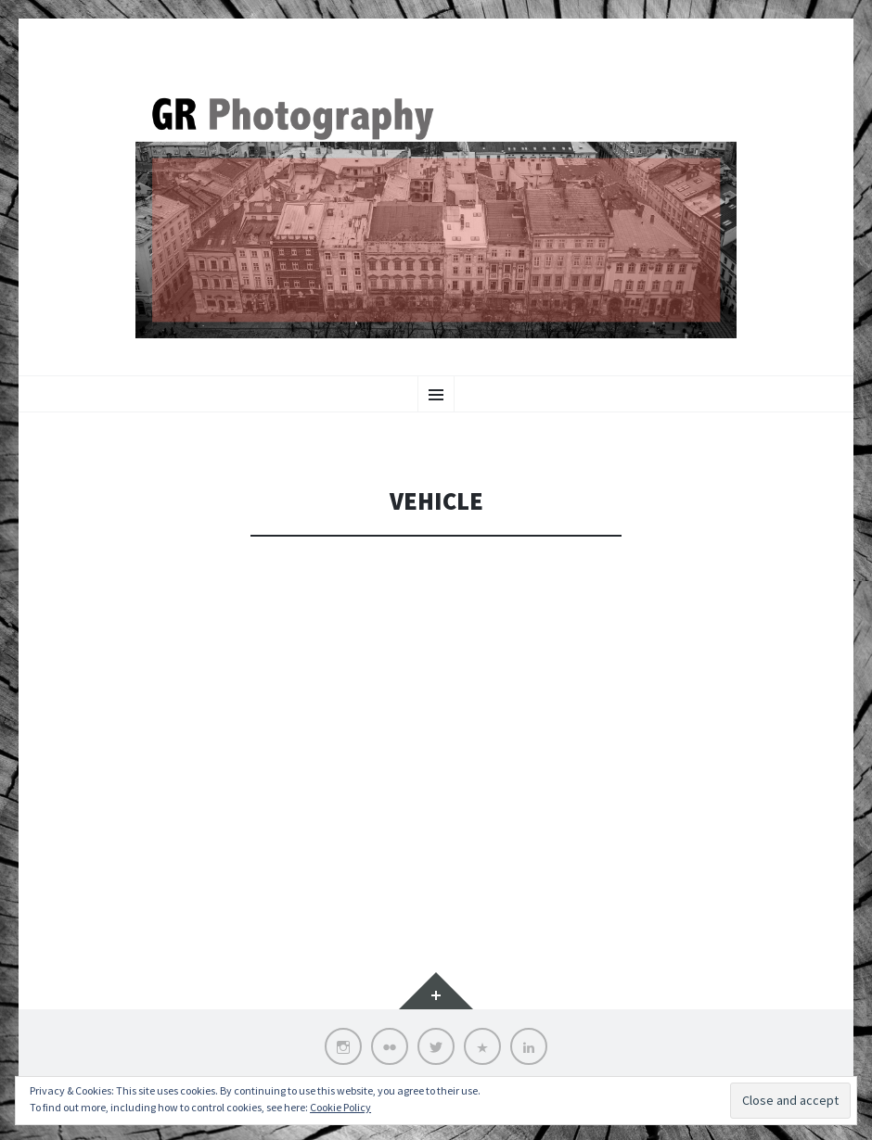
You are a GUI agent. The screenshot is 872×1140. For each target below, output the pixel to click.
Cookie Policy (340, 1107)
